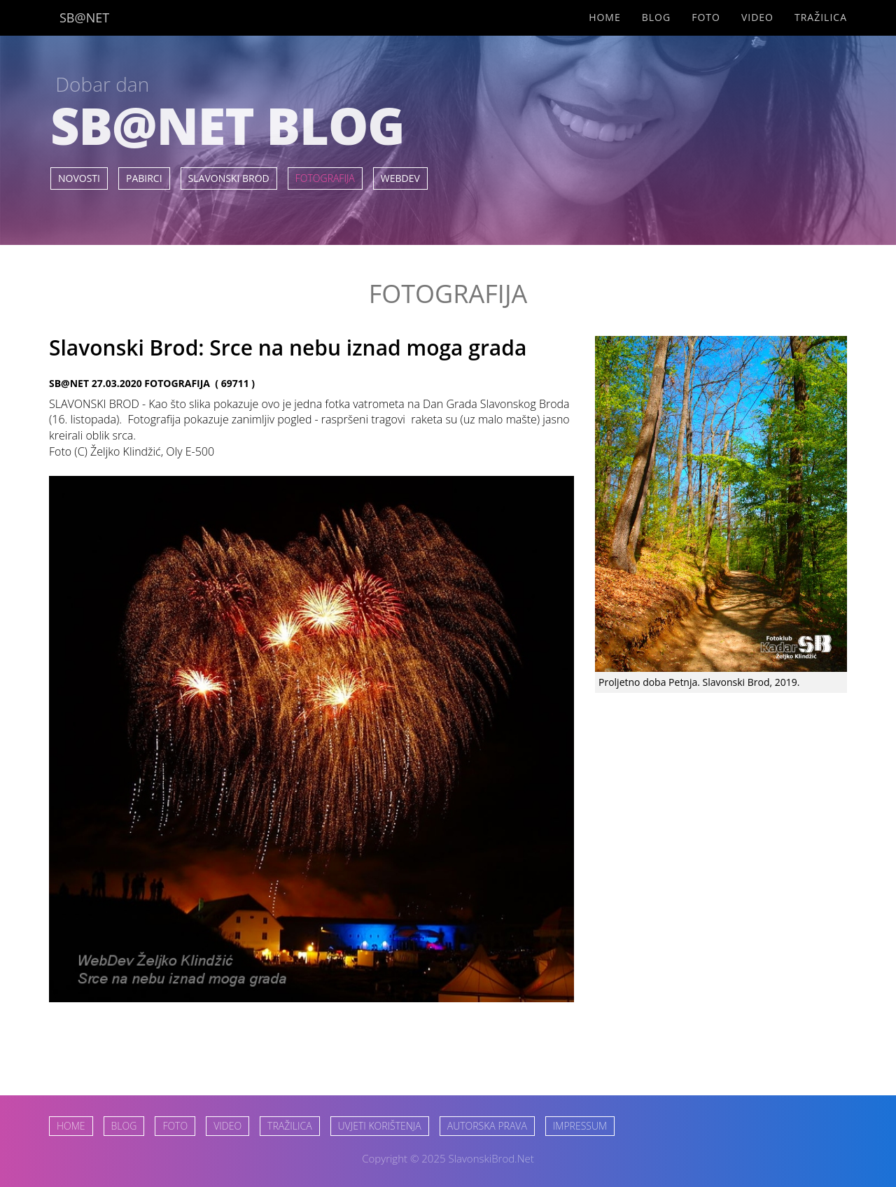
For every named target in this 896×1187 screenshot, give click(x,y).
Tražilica (820, 17)
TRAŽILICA (289, 1125)
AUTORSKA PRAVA (487, 1125)
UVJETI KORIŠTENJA (379, 1125)
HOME (71, 1125)
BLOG (124, 1125)
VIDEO (227, 1125)
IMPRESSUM (580, 1125)
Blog (656, 17)
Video (757, 17)
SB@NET (84, 17)
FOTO (175, 1125)
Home (605, 17)
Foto (706, 17)
